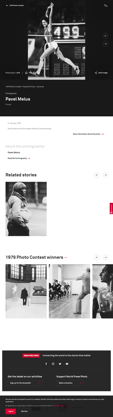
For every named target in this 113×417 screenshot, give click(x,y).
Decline (24, 411)
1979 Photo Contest (16, 5)
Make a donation (65, 383)
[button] (96, 174)
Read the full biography (17, 158)
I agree (10, 411)
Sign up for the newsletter (20, 383)
